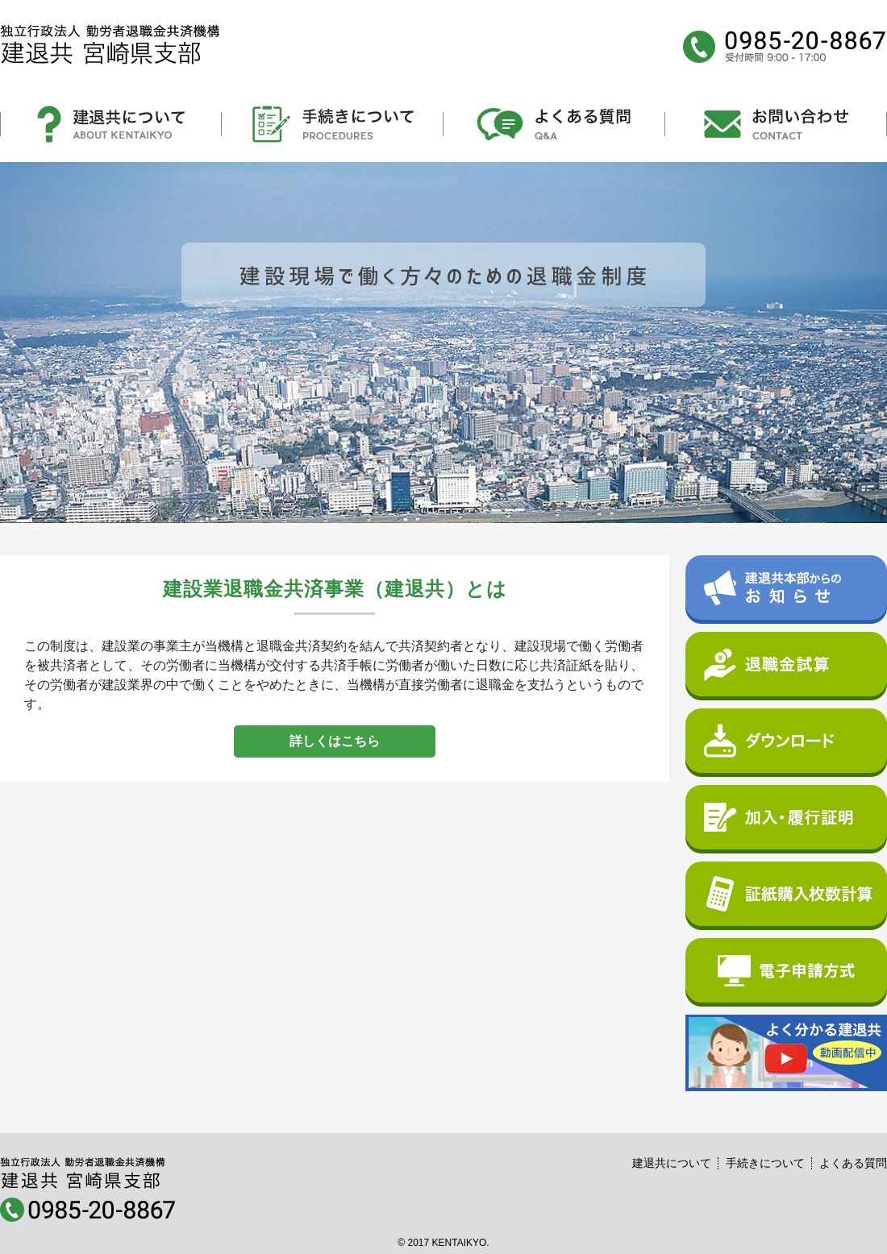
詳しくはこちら (334, 741)
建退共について (671, 1162)
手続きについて (765, 1162)
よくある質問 (853, 1162)
